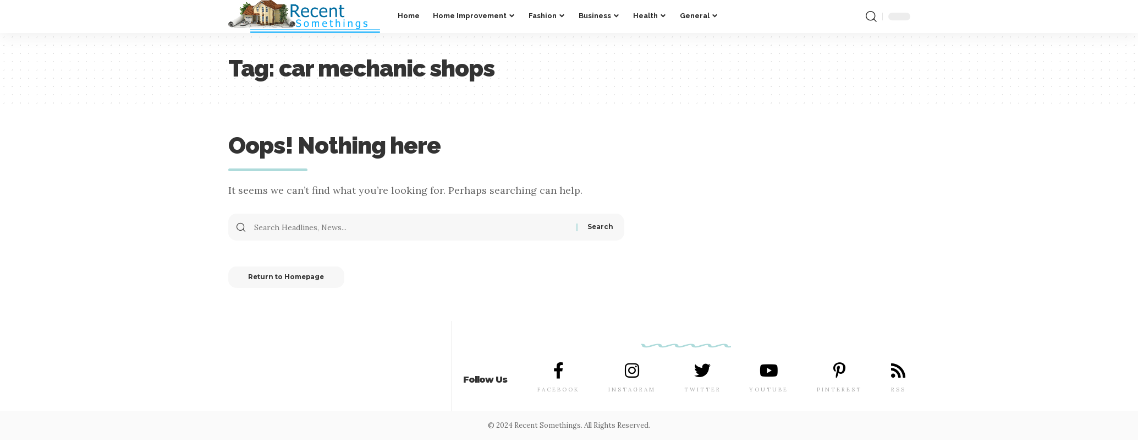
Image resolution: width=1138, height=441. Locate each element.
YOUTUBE (768, 390)
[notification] (853, 16)
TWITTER (702, 390)
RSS (898, 390)
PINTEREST (839, 390)
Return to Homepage (289, 278)
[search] (871, 16)
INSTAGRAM (632, 390)
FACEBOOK (558, 390)
